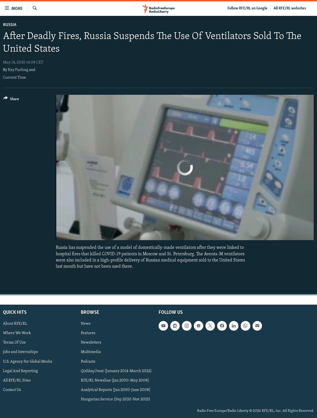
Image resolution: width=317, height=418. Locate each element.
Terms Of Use (14, 343)
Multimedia (91, 352)
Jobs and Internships (20, 352)
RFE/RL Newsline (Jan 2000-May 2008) (115, 381)
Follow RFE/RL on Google (247, 8)
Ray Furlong (18, 70)
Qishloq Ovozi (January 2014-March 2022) (116, 371)
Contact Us (12, 390)
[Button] (11, 100)
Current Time (14, 78)
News (85, 324)
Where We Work (17, 333)
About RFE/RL (15, 324)
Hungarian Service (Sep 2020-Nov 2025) (115, 399)
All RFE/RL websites (290, 8)
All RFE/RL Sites (17, 381)
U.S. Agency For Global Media (27, 362)
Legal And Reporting (20, 371)
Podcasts (88, 362)
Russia (9, 25)
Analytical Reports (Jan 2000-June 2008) (115, 390)
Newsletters (91, 343)
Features (88, 333)
